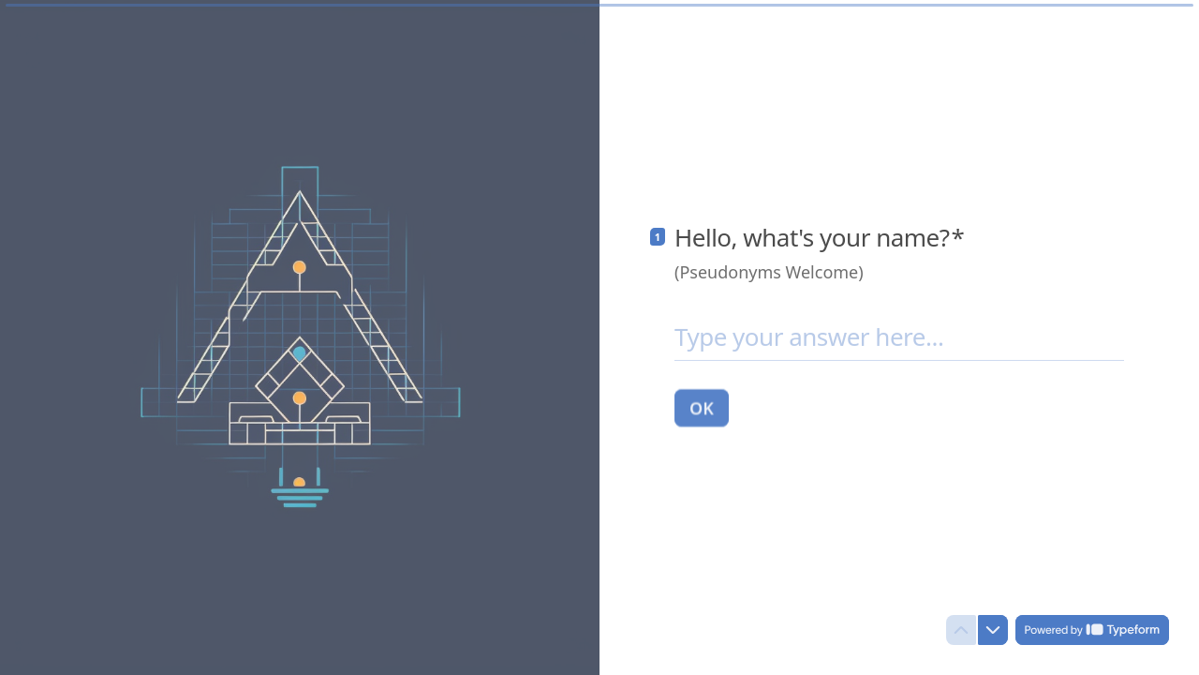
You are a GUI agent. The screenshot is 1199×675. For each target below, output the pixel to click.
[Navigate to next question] (993, 630)
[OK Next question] (701, 407)
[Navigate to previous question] (961, 630)
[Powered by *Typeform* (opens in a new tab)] (1092, 630)
